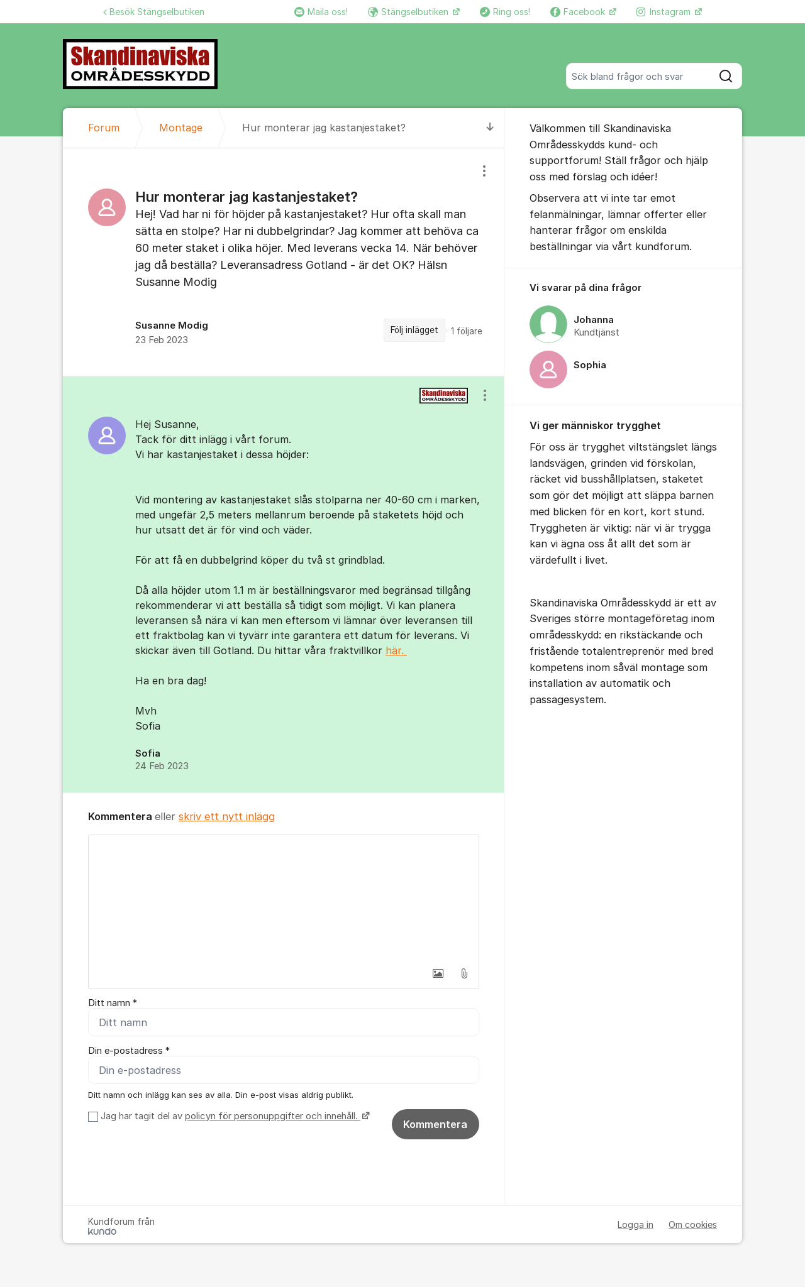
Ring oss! (505, 11)
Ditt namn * (112, 1003)
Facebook (579, 11)
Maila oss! (321, 11)
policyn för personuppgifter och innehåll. (272, 1116)
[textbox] (284, 898)
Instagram (664, 11)
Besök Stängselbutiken (153, 11)
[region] (283, 262)
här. (396, 650)
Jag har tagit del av (233, 1116)
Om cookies (693, 1224)
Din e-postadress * (129, 1050)
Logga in (635, 1224)
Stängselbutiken (409, 11)
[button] (438, 973)
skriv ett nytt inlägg (227, 816)
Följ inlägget (414, 330)
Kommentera (435, 1124)
